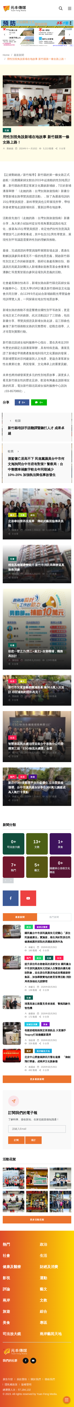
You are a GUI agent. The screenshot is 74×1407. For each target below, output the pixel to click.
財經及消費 (32, 1024)
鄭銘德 (10, 148)
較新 (14, 420)
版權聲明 (26, 1384)
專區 (43, 1323)
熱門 (12, 777)
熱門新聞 (54, 917)
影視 (6, 1278)
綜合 (33, 515)
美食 (45, 1024)
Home (6, 55)
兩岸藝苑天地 (43, 1051)
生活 (12, 681)
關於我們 (36, 1379)
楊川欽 (15, 752)
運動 (43, 1278)
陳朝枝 (15, 660)
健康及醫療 (42, 927)
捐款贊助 (22, 1379)
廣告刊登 (8, 1379)
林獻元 (15, 796)
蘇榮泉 (15, 530)
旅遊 (33, 777)
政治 (29, 927)
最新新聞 (19, 55)
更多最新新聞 (37, 1079)
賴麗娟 (32, 1067)
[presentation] (4, 34)
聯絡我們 (50, 1379)
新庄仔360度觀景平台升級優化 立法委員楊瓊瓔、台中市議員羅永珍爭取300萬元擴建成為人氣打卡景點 (36, 787)
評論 (6, 1289)
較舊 (14, 451)
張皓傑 (32, 1040)
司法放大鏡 (12, 1334)
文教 (22, 515)
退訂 (33, 1140)
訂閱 (16, 1140)
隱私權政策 (11, 1384)
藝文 (12, 515)
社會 (7, 130)
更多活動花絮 (37, 1219)
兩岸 (29, 1051)
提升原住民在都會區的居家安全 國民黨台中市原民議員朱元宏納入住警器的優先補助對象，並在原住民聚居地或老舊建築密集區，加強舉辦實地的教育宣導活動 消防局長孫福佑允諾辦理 (48, 973)
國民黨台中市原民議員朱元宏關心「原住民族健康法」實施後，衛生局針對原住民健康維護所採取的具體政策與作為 (47, 937)
